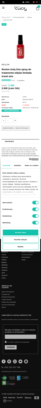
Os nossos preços (27, 254)
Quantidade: (6, 116)
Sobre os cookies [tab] (31, 165)
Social (23, 260)
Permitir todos (20, 232)
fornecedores (26, 257)
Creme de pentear (18, 17)
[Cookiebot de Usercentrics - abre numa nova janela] (29, 159)
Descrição (9, 141)
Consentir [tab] (6, 165)
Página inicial (6, 17)
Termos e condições (28, 252)
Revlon (29, 17)
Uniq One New (7, 20)
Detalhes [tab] (17, 165)
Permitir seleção (20, 240)
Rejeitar (20, 247)
